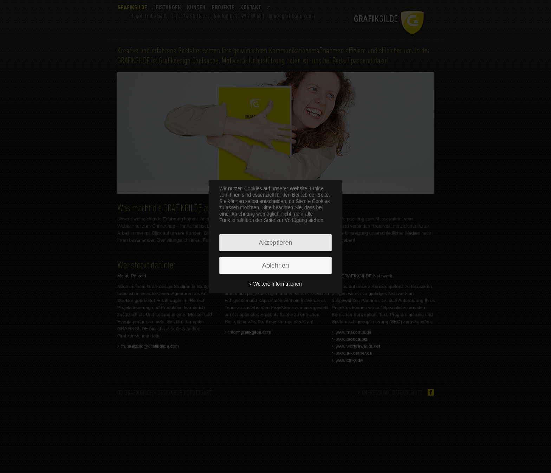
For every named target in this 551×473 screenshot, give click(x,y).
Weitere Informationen (277, 284)
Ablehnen (275, 265)
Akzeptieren (275, 242)
